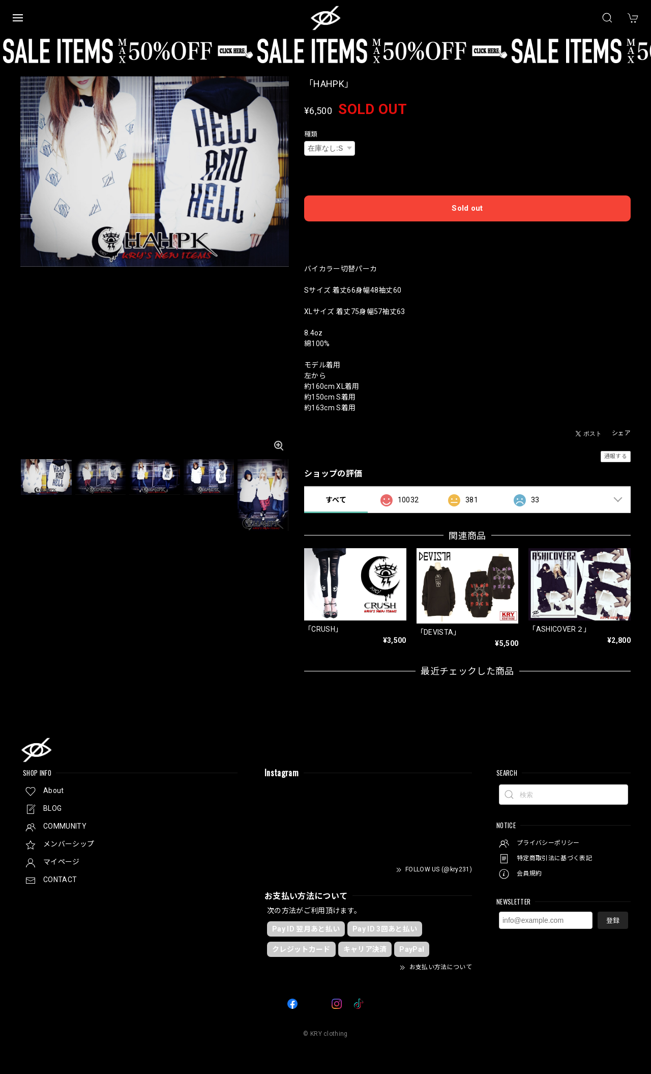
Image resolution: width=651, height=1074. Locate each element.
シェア (621, 433)
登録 (612, 920)
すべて (336, 499)
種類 (311, 134)
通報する (615, 456)
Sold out (467, 208)
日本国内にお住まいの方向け (467, 235)
